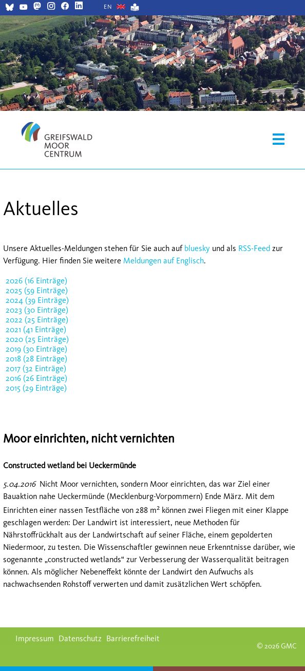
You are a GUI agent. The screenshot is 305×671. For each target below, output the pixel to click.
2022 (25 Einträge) (37, 319)
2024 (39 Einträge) (37, 300)
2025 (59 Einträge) (37, 290)
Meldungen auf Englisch (163, 260)
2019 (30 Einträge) (36, 349)
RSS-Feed (254, 248)
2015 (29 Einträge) (36, 388)
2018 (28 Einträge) (36, 358)
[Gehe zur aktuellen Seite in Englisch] (108, 6)
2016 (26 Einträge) (36, 378)
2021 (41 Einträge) (36, 329)
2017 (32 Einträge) (36, 368)
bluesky (197, 248)
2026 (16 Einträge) (36, 280)
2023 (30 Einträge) (37, 310)
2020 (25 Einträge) (37, 339)
